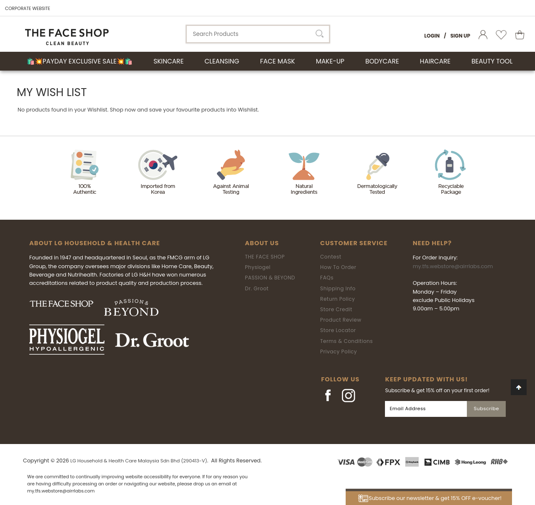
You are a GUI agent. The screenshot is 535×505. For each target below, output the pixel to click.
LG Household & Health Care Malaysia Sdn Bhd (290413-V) (138, 460)
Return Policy (337, 298)
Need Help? (432, 243)
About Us (262, 243)
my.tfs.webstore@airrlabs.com (453, 266)
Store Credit (336, 309)
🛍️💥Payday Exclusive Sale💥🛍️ (79, 61)
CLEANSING (221, 61)
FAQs (327, 277)
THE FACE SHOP (265, 256)
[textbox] (258, 34)
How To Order (338, 267)
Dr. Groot (257, 288)
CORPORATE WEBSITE (27, 8)
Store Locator (338, 330)
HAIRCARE (435, 61)
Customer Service (353, 243)
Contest (330, 256)
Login (432, 35)
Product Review (340, 319)
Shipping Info (338, 288)
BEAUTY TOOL (491, 61)
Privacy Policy (338, 351)
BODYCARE (382, 61)
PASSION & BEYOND (270, 277)
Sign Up (460, 35)
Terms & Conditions (346, 341)
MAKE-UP (330, 61)
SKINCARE (168, 61)
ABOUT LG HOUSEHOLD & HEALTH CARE (94, 243)
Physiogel (257, 267)
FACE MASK (277, 61)
